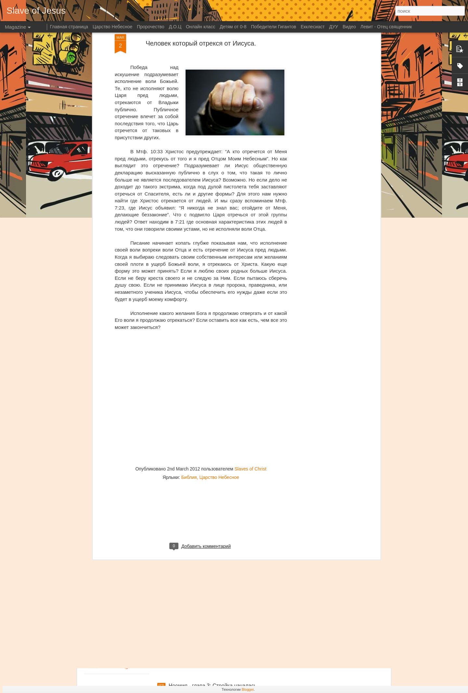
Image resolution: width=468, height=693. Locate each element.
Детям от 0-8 (233, 26)
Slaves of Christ (250, 354)
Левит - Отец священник (386, 26)
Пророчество (150, 26)
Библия (189, 362)
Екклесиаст (313, 26)
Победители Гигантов (273, 26)
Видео (349, 26)
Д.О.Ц (175, 26)
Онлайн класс (200, 26)
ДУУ (333, 26)
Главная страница (69, 26)
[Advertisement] (201, 404)
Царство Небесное (219, 362)
